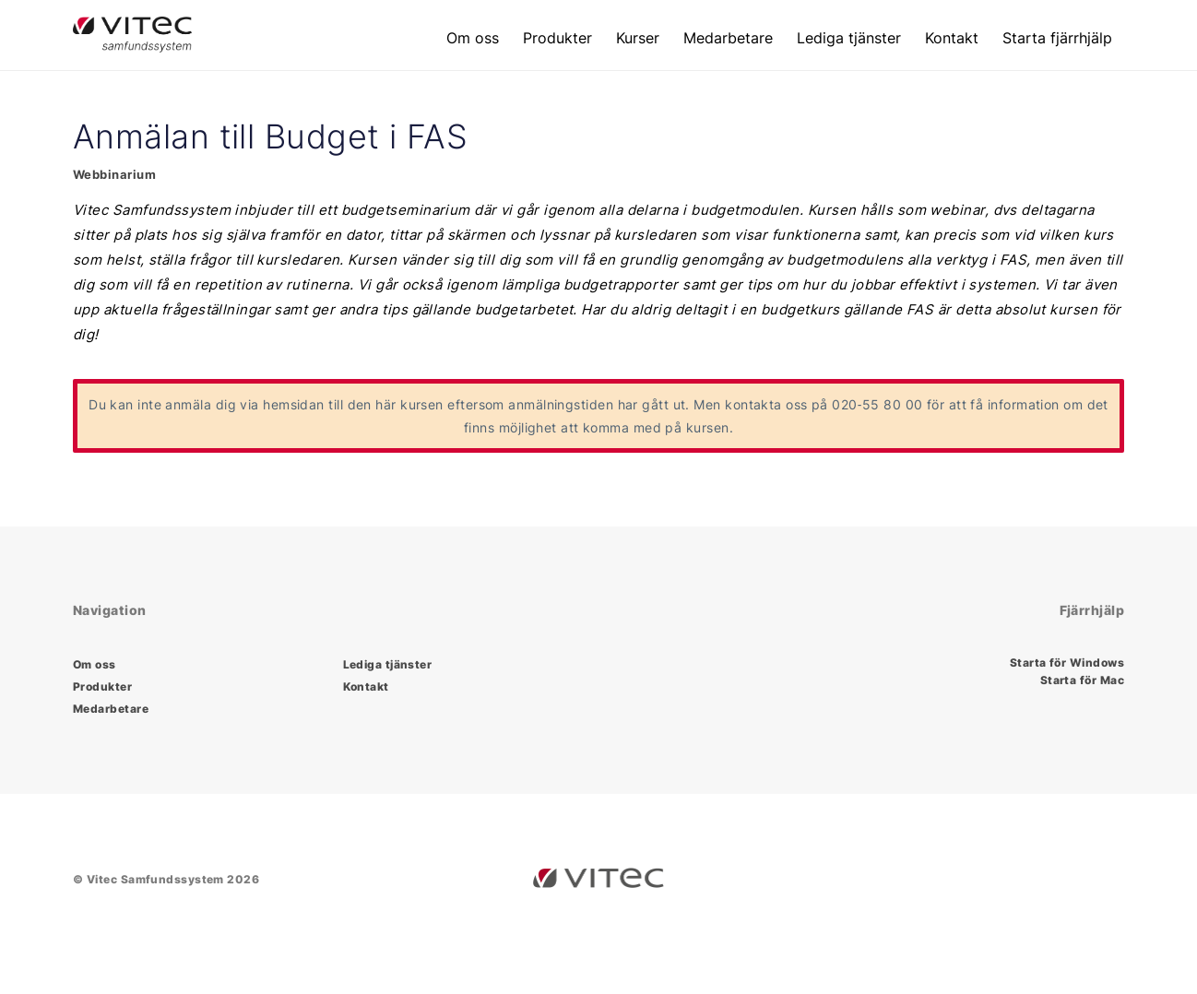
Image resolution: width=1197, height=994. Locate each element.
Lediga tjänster (849, 38)
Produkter (557, 38)
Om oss (472, 38)
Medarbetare (728, 38)
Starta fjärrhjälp (1057, 38)
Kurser (637, 38)
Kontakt (951, 38)
